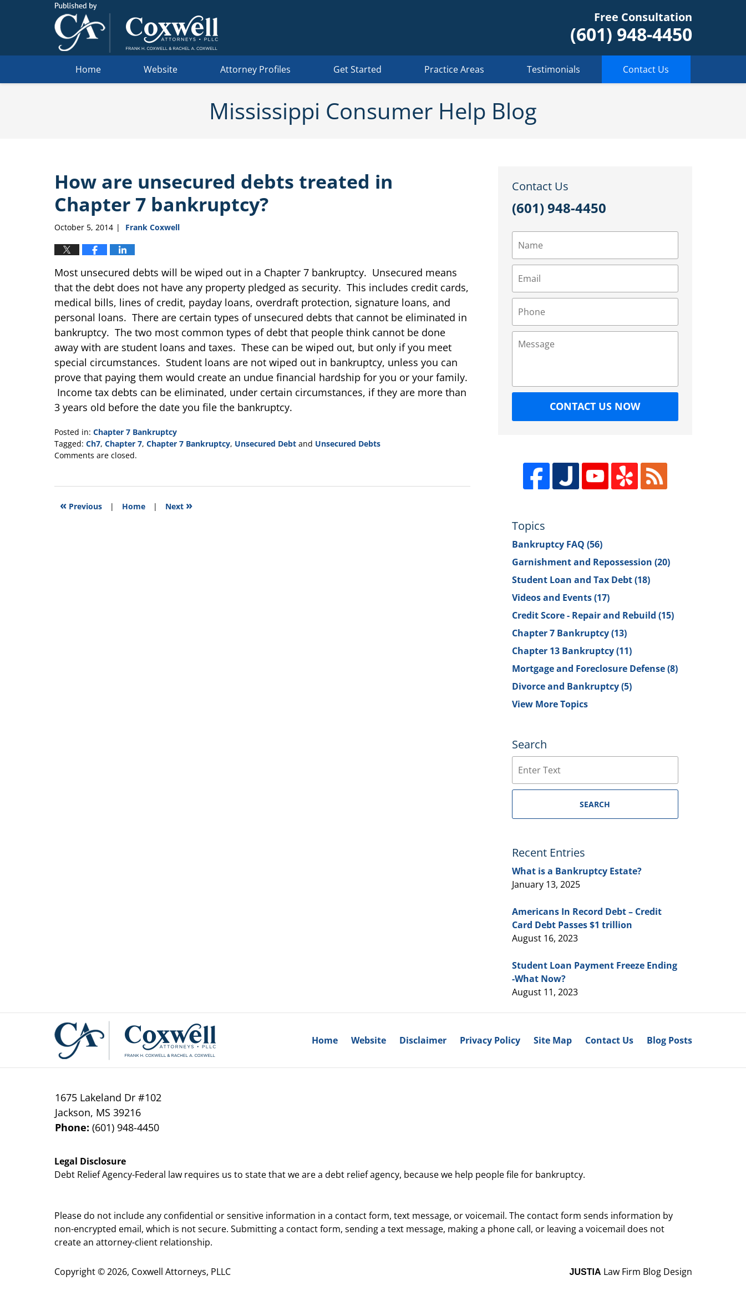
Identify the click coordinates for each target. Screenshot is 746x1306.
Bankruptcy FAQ (557, 544)
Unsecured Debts (347, 443)
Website (160, 69)
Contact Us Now (595, 406)
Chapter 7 (123, 443)
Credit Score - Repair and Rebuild (593, 615)
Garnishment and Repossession (591, 562)
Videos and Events (561, 597)
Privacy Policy (490, 1040)
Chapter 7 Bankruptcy (135, 432)
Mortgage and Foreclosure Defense (595, 668)
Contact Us (646, 69)
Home (88, 69)
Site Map (553, 1040)
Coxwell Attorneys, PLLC (181, 1271)
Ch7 (93, 443)
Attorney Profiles (255, 69)
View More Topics (550, 704)
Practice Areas (454, 69)
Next (178, 505)
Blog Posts (669, 1040)
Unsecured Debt (265, 443)
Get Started (357, 69)
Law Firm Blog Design (631, 1271)
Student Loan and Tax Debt (581, 580)
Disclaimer (422, 1040)
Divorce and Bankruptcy (572, 686)
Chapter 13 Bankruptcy (572, 651)
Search (595, 804)
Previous (81, 505)
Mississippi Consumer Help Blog (136, 28)
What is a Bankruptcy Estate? (577, 871)
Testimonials (553, 69)
